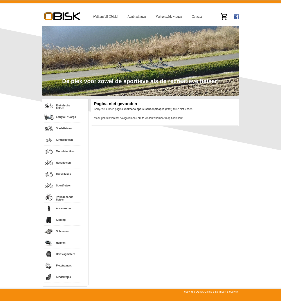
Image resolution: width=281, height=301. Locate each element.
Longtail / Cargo (66, 117)
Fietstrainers (64, 265)
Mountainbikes (65, 151)
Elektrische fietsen (63, 107)
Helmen (60, 242)
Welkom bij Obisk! (105, 16)
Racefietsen (63, 162)
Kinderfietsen (64, 139)
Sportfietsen (63, 185)
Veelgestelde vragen (169, 16)
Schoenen (62, 231)
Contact (197, 16)
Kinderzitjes (63, 277)
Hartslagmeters (65, 254)
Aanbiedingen (137, 16)
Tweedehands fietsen (64, 198)
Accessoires (64, 208)
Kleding (61, 219)
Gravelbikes (63, 174)
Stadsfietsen (64, 128)
